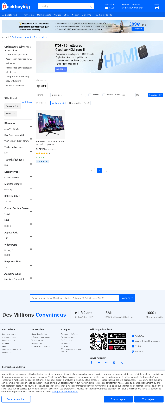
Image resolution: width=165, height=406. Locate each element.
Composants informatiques (19, 76)
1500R (7, 213)
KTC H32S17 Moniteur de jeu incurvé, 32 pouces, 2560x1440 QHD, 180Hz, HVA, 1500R (50, 143)
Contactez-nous (8, 340)
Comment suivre (9, 334)
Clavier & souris (13, 80)
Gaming (8, 189)
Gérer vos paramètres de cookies (71, 350)
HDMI (7, 254)
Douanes (64, 346)
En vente (107, 94)
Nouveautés (29, 15)
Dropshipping (36, 343)
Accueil (5, 37)
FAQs (4, 346)
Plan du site (7, 353)
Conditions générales (69, 334)
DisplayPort (10, 250)
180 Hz (8, 201)
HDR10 (8, 226)
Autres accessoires (15, 85)
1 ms (7, 267)
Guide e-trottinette (103, 15)
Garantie (5, 343)
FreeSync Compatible (15, 279)
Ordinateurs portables (17, 54)
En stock (93, 94)
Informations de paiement (41, 337)
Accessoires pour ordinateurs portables (19, 59)
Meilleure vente (44, 15)
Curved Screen (11, 177)
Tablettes (10, 63)
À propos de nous (9, 337)
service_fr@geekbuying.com (146, 341)
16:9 (6, 238)
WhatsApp (138, 335)
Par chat (137, 351)
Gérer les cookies (16, 399)
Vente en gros (37, 340)
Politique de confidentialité (65, 391)
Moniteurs (11, 72)
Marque (57, 15)
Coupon (75, 15)
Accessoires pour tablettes (19, 67)
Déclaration (65, 343)
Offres (66, 15)
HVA (6, 165)
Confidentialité (66, 340)
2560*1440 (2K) (12, 128)
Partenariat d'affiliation (40, 346)
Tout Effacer (26, 102)
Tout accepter (118, 399)
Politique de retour (68, 337)
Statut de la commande (11, 349)
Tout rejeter (149, 399)
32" (6, 153)
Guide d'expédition (39, 334)
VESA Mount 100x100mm (16, 140)
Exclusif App (87, 15)
